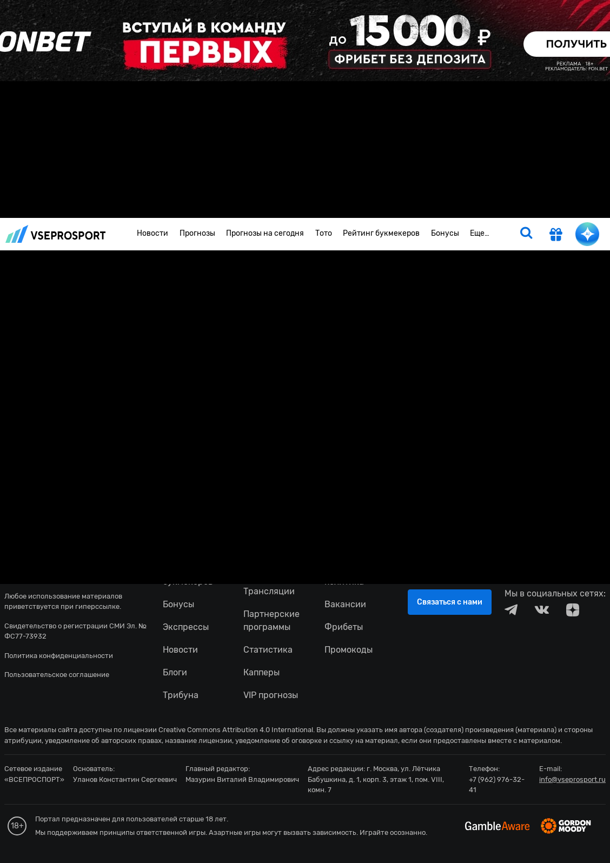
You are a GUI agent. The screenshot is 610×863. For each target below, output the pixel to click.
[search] (526, 234)
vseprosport (55, 233)
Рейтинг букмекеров (381, 233)
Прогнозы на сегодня (265, 233)
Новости (152, 233)
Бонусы (445, 233)
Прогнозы (197, 233)
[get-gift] (555, 235)
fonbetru (305, 431)
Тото (323, 233)
